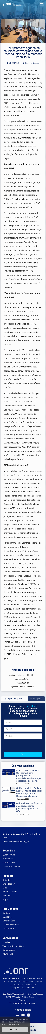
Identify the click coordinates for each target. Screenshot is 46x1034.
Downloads (7, 954)
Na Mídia (30, 675)
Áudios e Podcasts (16, 675)
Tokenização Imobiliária (13, 946)
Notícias (6, 942)
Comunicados (8, 950)
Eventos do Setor (22, 679)
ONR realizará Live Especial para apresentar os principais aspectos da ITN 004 (29, 807)
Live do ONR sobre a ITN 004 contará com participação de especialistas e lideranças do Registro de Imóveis (28, 775)
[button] (41, 4)
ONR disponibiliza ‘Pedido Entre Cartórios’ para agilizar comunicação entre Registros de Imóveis (29, 792)
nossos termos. (13, 1024)
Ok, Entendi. (15, 1029)
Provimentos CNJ (22, 683)
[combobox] (14, 698)
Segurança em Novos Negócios (22, 687)
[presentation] (22, 745)
